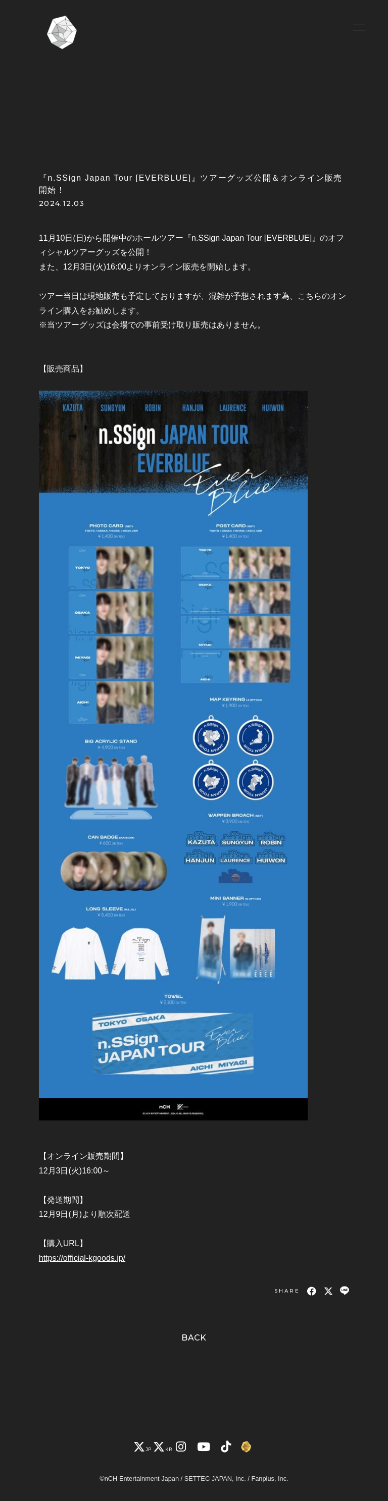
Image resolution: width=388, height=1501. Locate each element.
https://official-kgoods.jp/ (82, 1258)
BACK (194, 1338)
